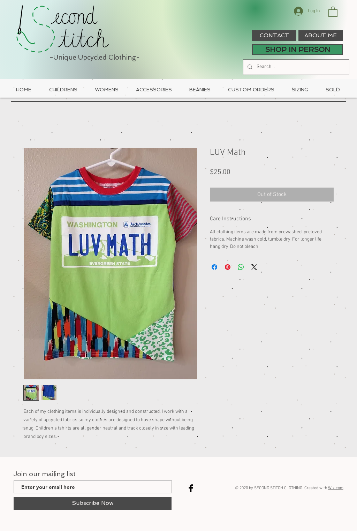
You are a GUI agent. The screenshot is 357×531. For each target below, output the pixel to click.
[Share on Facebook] (214, 267)
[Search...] (295, 67)
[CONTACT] (274, 35)
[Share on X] (254, 267)
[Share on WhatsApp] (241, 267)
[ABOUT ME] (320, 35)
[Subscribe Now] (93, 503)
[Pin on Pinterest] (227, 267)
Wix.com (335, 488)
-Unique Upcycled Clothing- (95, 57)
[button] (332, 11)
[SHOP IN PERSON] (297, 49)
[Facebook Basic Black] (191, 488)
